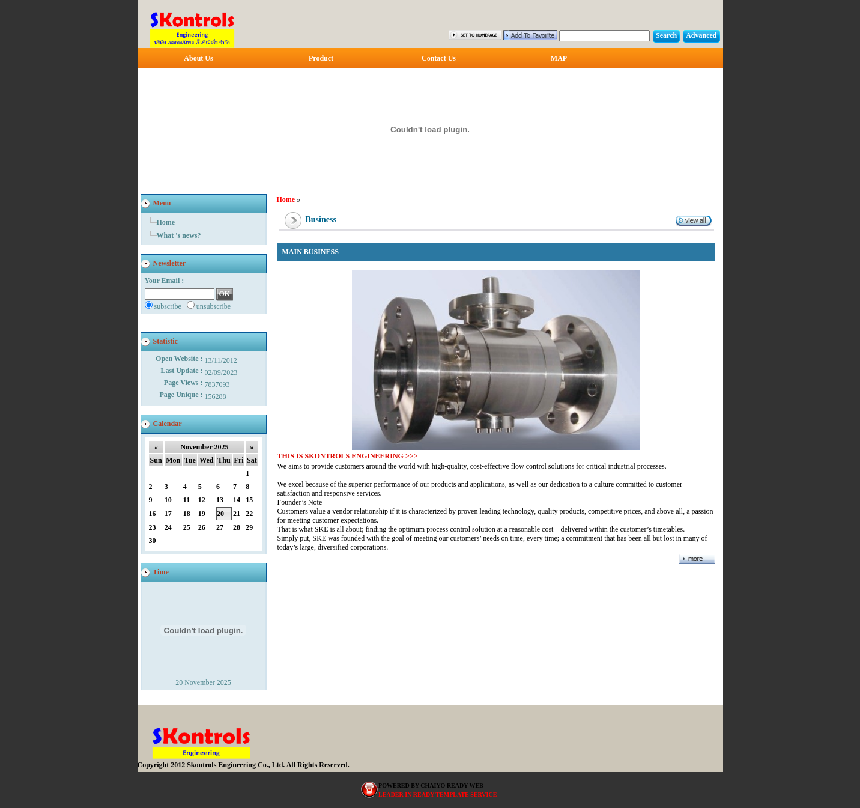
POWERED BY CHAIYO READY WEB (430, 785)
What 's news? (179, 235)
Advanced (701, 35)
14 (236, 500)
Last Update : (182, 370)
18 (186, 513)
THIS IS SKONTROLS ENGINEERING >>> (347, 456)
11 (186, 500)
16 (152, 513)
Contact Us (439, 58)
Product (321, 58)
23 (152, 527)
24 (168, 527)
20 (220, 513)
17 (168, 513)
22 (249, 513)
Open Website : (180, 358)
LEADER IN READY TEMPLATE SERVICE (437, 794)
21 (236, 513)
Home (166, 222)
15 (249, 500)
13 (219, 500)
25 (186, 527)
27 (219, 527)
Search (666, 35)
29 (249, 527)
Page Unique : (182, 394)
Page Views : (184, 382)
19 (201, 513)
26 (201, 527)
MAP (559, 58)
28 (236, 527)
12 (201, 500)
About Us (198, 58)
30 (152, 540)
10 (168, 500)
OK (225, 294)
